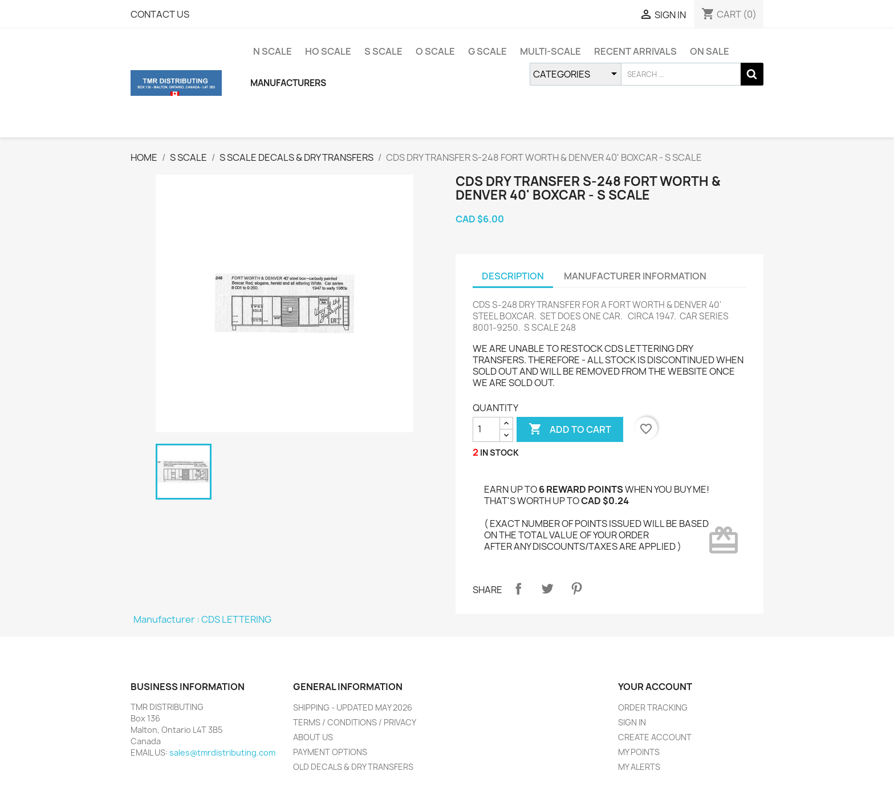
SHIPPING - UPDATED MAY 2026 (352, 707)
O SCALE (435, 51)
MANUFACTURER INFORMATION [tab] (635, 276)
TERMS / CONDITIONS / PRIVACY (354, 722)
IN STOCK (499, 452)
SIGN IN (632, 722)
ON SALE (709, 51)
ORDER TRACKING (653, 707)
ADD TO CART (570, 429)
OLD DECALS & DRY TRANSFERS (353, 766)
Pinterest (576, 588)
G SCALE (487, 51)
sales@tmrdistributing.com (222, 752)
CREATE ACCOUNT (655, 737)
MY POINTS (639, 752)
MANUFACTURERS (288, 83)
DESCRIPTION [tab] (513, 276)
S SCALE (383, 51)
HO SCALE (328, 51)
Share (518, 588)
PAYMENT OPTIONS (330, 752)
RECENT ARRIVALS (635, 51)
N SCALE (272, 51)
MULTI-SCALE (550, 51)
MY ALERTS (639, 766)
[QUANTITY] (486, 429)
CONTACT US (160, 14)
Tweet (547, 588)
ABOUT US (313, 737)
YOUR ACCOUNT (655, 686)
